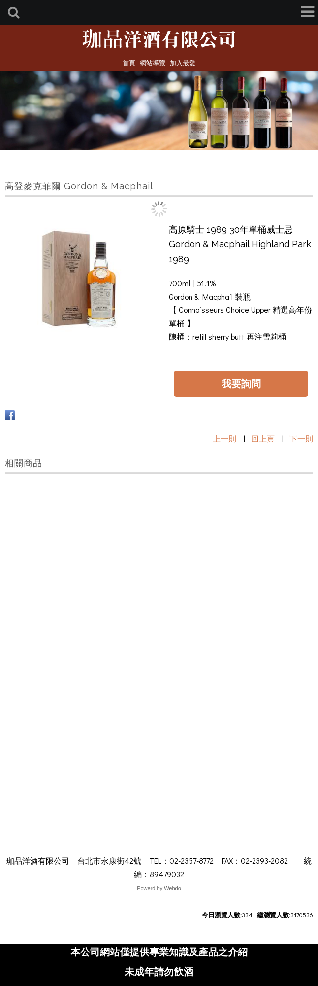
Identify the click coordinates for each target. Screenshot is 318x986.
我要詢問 (241, 383)
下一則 (301, 438)
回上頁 (263, 438)
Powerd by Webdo (159, 888)
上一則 (224, 438)
